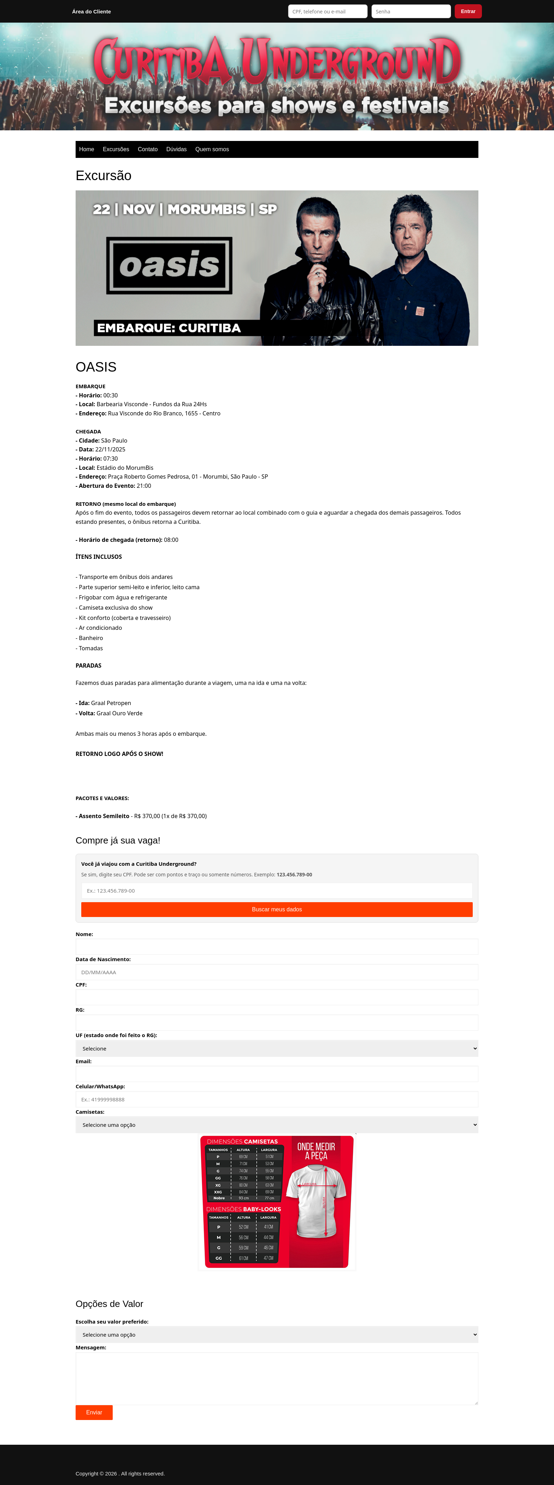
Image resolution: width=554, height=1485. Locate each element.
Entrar (468, 11)
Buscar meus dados (277, 909)
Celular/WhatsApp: (100, 1086)
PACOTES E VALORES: (102, 797)
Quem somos (212, 149)
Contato (148, 149)
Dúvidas (176, 149)
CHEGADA (88, 431)
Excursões (116, 149)
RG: (80, 1009)
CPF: (81, 984)
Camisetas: (90, 1111)
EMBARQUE (90, 386)
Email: (84, 1061)
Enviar (94, 1412)
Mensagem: (91, 1347)
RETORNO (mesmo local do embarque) (126, 503)
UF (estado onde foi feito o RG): (116, 1035)
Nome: (84, 933)
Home (86, 149)
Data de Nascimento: (103, 959)
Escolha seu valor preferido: (112, 1321)
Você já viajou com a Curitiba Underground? (138, 863)
